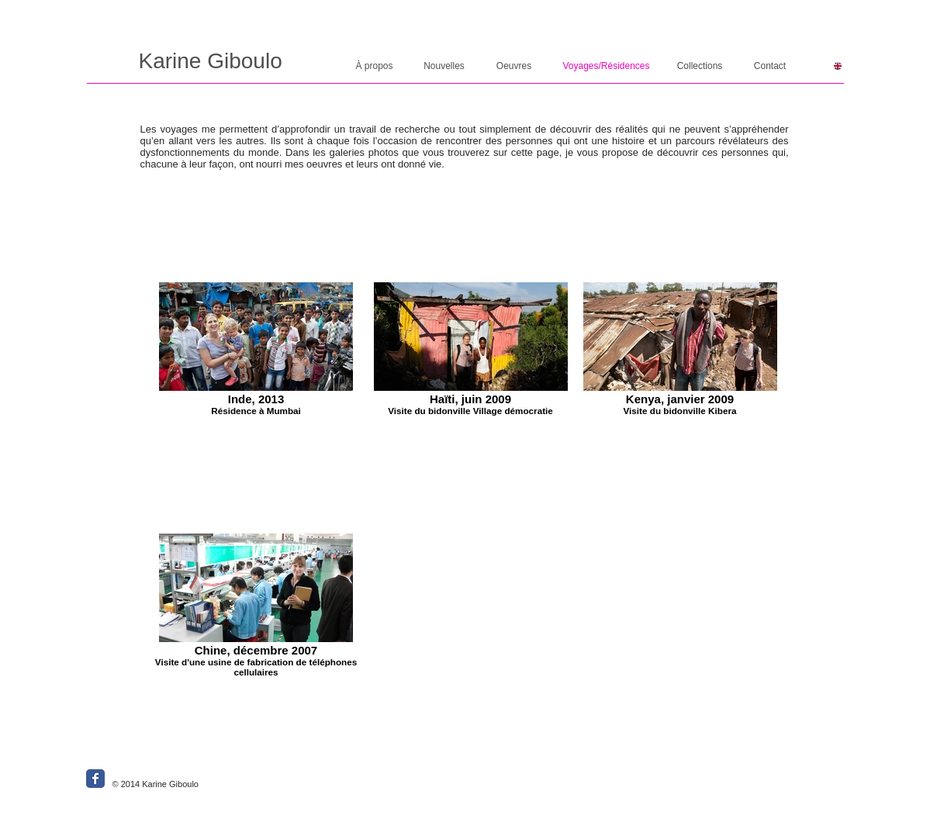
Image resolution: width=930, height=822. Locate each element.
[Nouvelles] (444, 66)
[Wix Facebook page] (95, 778)
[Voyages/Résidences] (606, 66)
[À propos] (374, 66)
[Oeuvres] (514, 66)
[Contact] (770, 66)
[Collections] (700, 66)
